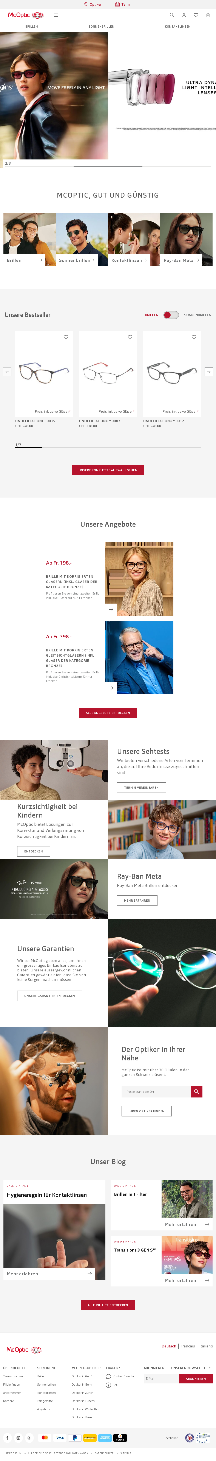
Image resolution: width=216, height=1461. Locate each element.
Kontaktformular (120, 1376)
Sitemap (126, 1453)
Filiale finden (11, 1384)
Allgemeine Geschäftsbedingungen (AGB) (58, 1453)
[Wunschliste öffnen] (196, 15)
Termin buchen (13, 1376)
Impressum (14, 1453)
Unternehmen (12, 1393)
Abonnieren (196, 1379)
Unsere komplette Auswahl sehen (108, 470)
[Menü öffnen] (56, 15)
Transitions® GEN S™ (135, 1250)
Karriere (8, 1401)
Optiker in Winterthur (86, 1409)
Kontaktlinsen (46, 1393)
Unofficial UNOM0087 (99, 421)
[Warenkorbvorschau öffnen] (208, 15)
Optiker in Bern (82, 1384)
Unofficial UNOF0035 (35, 421)
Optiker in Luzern (83, 1401)
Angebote (43, 1409)
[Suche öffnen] (172, 15)
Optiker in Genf (82, 1376)
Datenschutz (104, 1453)
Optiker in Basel (82, 1417)
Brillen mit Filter (130, 1194)
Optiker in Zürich (83, 1393)
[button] (184, 15)
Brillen (41, 1376)
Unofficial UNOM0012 (163, 421)
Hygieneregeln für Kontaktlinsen (47, 1195)
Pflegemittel (45, 1401)
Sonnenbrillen (46, 1384)
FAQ (112, 1385)
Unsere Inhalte (18, 1185)
